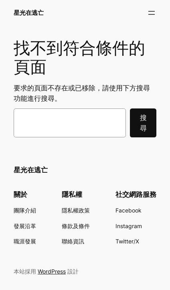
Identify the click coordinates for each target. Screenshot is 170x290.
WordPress (52, 271)
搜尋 (143, 123)
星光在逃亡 (29, 12)
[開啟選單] (151, 13)
